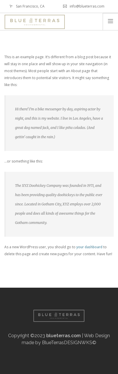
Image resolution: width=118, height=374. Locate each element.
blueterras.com (63, 335)
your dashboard (89, 247)
